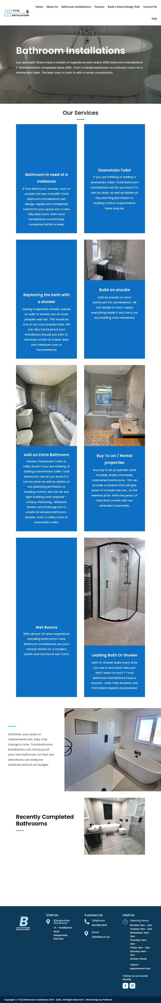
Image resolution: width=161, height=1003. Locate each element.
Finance (99, 6)
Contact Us (150, 6)
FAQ (154, 18)
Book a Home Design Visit (124, 6)
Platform (107, 999)
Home (39, 6)
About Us (52, 6)
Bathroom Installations (76, 6)
